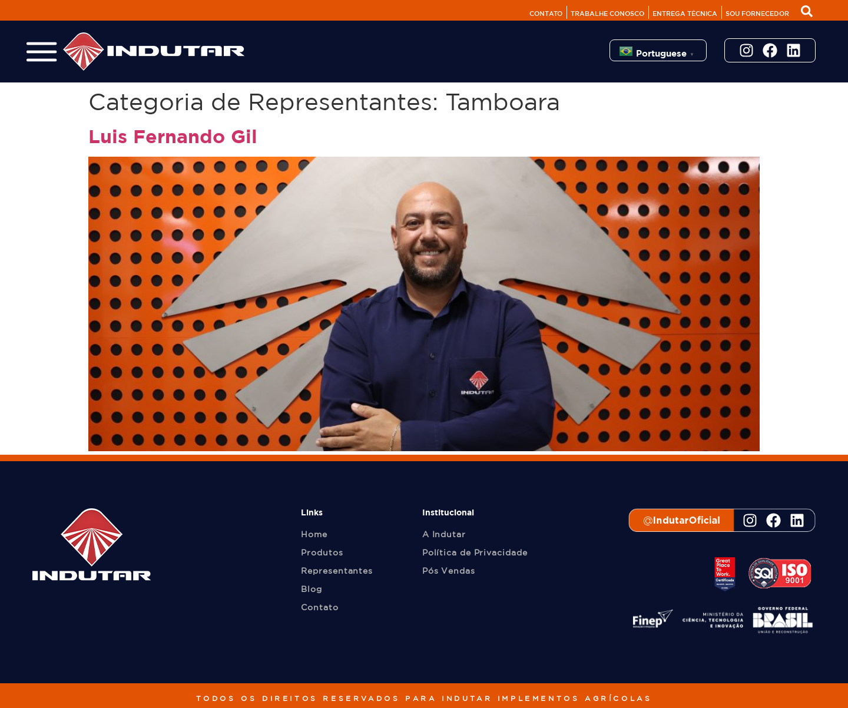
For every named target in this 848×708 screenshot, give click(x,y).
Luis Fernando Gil (172, 136)
